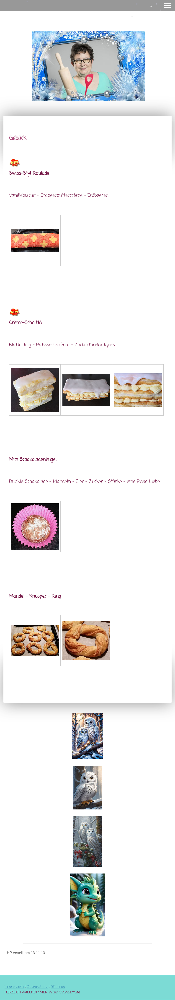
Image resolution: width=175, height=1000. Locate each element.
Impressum (14, 987)
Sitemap (58, 987)
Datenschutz (37, 987)
